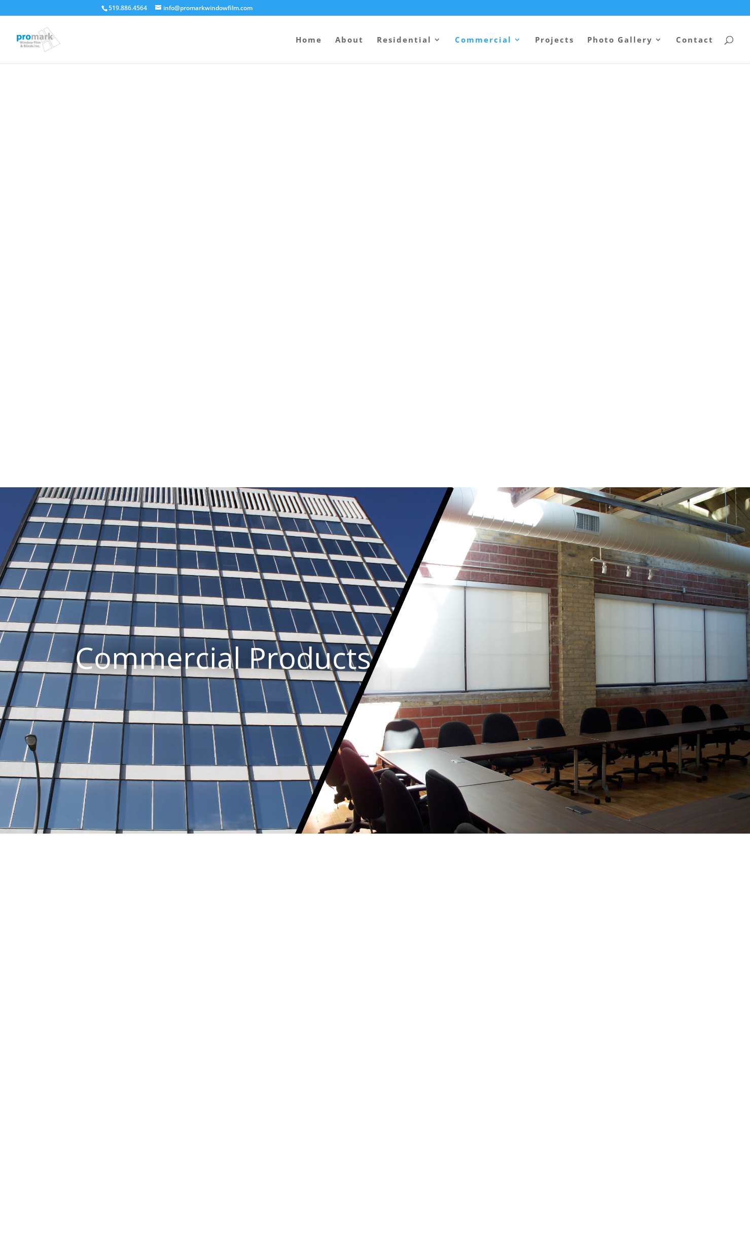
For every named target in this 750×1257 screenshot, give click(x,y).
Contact (694, 40)
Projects (554, 40)
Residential (404, 40)
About (349, 40)
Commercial (483, 40)
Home (309, 40)
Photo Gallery (620, 40)
